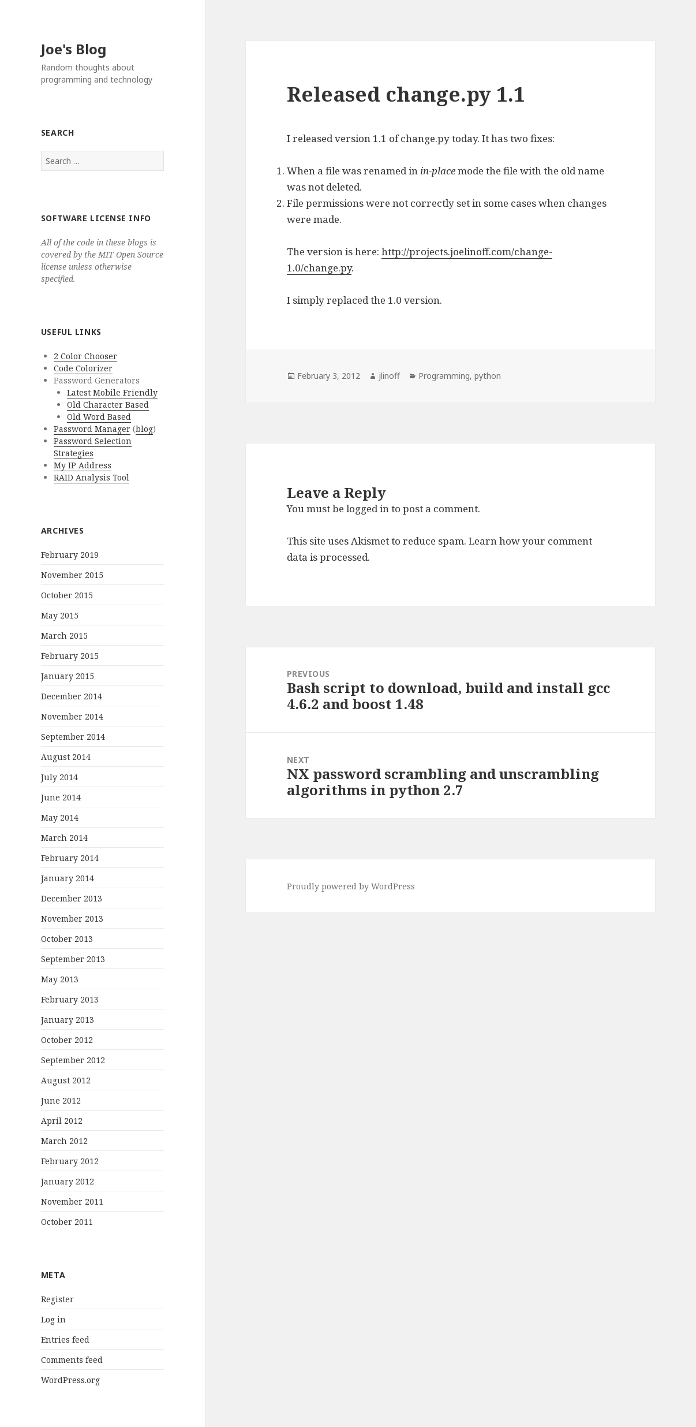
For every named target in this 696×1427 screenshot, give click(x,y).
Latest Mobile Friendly (112, 392)
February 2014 (70, 857)
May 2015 (59, 615)
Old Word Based (99, 416)
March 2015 (64, 635)
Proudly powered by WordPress (351, 886)
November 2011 (72, 1201)
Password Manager (92, 428)
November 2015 (72, 574)
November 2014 (72, 716)
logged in (367, 508)
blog (144, 428)
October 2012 (67, 1039)
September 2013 (73, 958)
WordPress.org (70, 1379)
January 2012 (67, 1181)
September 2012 (73, 1060)
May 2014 (59, 817)
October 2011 (67, 1221)
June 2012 (61, 1100)
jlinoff (389, 375)
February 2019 (70, 554)
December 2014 (71, 696)
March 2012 (64, 1140)
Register (57, 1299)
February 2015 (70, 655)
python (487, 375)
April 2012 (62, 1120)
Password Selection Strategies (93, 447)
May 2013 (59, 979)
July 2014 (59, 777)
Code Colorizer (83, 368)
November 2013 (72, 918)
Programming (444, 375)
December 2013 (71, 898)
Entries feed (65, 1339)
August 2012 (66, 1080)
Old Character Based (108, 404)
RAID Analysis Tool (91, 477)
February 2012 (70, 1161)
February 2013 (70, 999)
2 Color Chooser (85, 356)
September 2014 (73, 736)
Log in (53, 1319)
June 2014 (61, 797)
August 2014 (66, 756)
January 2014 (67, 878)
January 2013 (67, 1019)
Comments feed (72, 1359)
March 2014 (64, 837)
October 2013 (67, 938)
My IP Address (82, 465)
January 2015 (67, 675)
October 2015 (67, 595)
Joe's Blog (73, 48)
